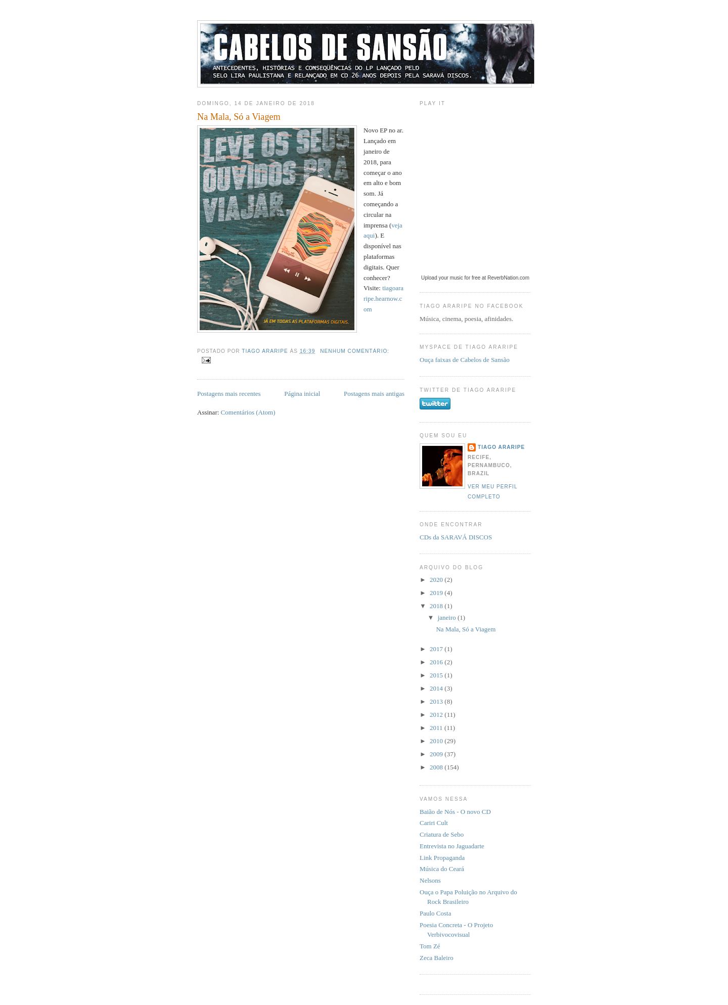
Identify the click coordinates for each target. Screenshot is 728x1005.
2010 (437, 741)
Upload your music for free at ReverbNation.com (475, 278)
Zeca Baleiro (436, 958)
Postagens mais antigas (374, 393)
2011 (437, 728)
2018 (437, 606)
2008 (437, 767)
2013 (437, 701)
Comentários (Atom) (248, 412)
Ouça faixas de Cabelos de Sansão (465, 359)
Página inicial (302, 393)
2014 (437, 688)
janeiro (448, 617)
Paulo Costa (435, 913)
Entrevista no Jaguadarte (452, 846)
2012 (437, 714)
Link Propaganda (442, 857)
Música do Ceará (442, 869)
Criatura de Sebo (442, 834)
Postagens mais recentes (229, 393)
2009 (437, 754)
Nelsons (430, 880)
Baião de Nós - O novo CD (455, 811)
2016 (437, 662)
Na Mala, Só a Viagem (239, 117)
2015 (437, 675)
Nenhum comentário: (354, 351)
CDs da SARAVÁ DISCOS (456, 537)
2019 (437, 593)
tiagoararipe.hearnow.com (383, 298)
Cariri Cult (434, 823)
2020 (437, 579)
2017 (437, 649)
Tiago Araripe (501, 447)
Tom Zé (430, 946)
